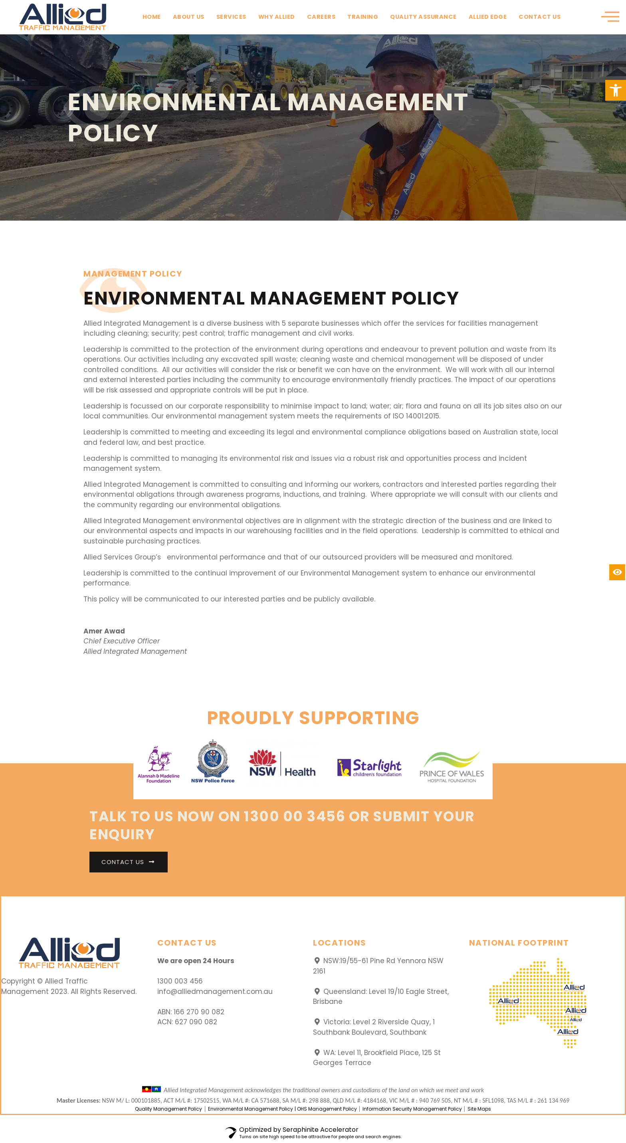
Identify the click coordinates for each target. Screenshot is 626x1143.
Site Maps (479, 1108)
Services (231, 17)
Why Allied (276, 17)
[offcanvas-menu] (610, 17)
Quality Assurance (423, 17)
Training (362, 17)
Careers (321, 17)
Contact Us (540, 17)
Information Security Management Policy (413, 1108)
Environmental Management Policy (250, 1108)
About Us (188, 17)
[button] (615, 90)
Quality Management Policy (168, 1108)
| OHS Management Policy (326, 1108)
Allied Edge (488, 17)
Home (152, 17)
